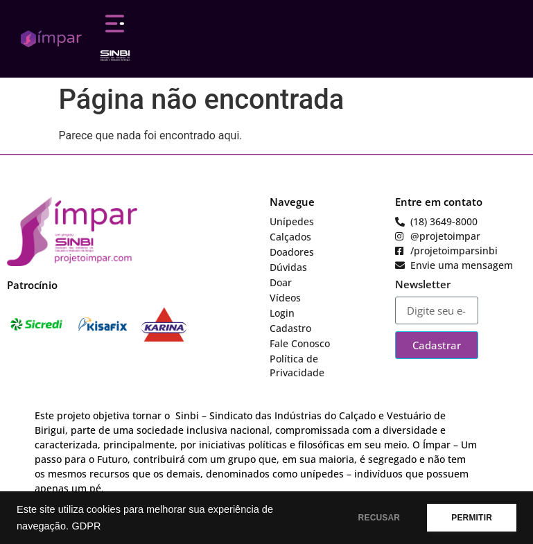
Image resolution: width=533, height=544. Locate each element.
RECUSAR (379, 518)
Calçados (290, 236)
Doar (281, 282)
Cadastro (290, 328)
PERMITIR (471, 518)
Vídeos (285, 297)
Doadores (292, 251)
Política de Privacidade (297, 365)
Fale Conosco (300, 343)
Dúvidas (288, 267)
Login (282, 312)
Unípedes (292, 221)
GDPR (86, 526)
